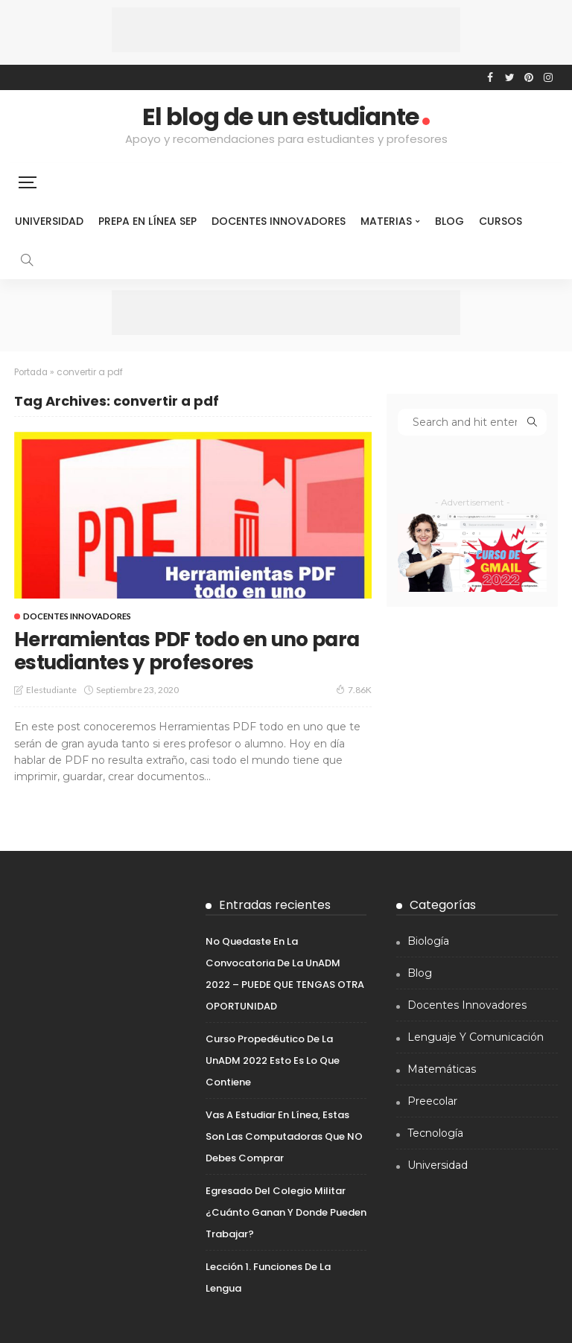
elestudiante (51, 689)
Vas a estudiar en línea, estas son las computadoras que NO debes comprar (284, 1135)
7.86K (354, 689)
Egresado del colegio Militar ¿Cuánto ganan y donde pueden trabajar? (286, 1211)
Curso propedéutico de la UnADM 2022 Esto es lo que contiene (273, 1059)
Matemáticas (441, 1068)
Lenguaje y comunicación (475, 1036)
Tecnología (435, 1132)
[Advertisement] (286, 29)
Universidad (49, 221)
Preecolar (432, 1100)
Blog (449, 221)
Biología (428, 940)
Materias (386, 221)
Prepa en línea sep (147, 221)
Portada (32, 372)
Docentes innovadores (279, 221)
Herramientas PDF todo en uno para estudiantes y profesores (171, 650)
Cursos (500, 221)
